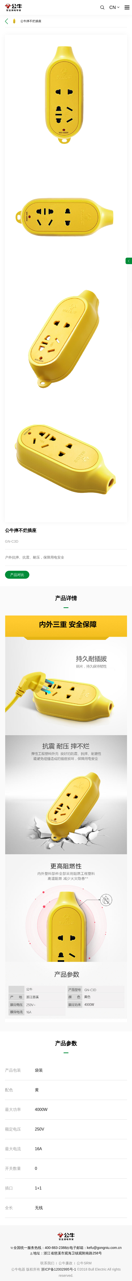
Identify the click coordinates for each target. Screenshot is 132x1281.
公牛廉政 (65, 1263)
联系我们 (47, 1263)
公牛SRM (84, 1263)
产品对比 (17, 575)
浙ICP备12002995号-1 (58, 1269)
